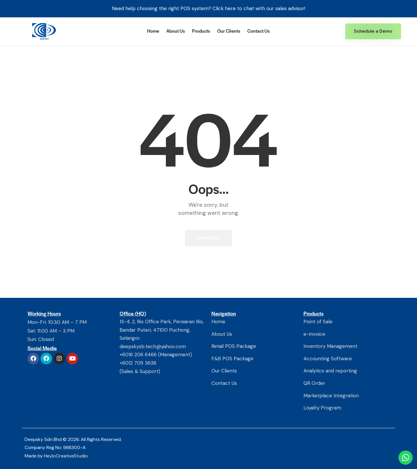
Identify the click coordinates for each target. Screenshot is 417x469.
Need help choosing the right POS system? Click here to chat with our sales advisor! (208, 8)
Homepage (208, 238)
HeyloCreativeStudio (66, 456)
